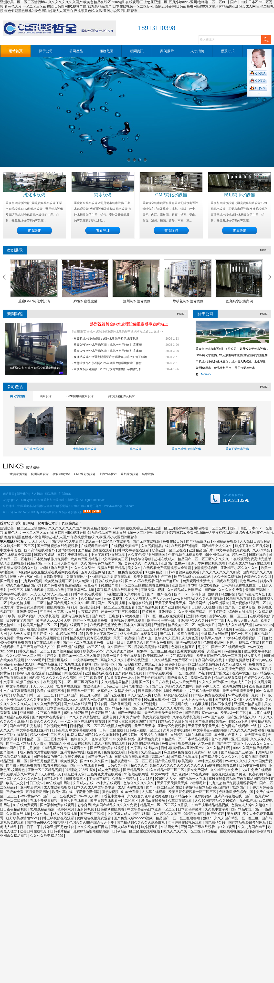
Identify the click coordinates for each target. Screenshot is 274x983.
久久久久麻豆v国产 (214, 682)
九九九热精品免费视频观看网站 (233, 783)
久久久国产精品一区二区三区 (237, 818)
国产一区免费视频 (112, 603)
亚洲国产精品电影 (248, 704)
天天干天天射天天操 (171, 603)
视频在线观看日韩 (74, 625)
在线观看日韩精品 (95, 546)
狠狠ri (207, 818)
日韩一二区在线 (111, 730)
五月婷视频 (86, 809)
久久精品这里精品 (115, 682)
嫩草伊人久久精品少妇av (116, 691)
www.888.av (264, 625)
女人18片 (146, 778)
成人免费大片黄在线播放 (39, 752)
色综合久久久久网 (258, 576)
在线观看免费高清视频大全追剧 (167, 568)
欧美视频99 (231, 686)
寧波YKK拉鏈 (61, 474)
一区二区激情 (186, 673)
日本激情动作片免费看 (51, 559)
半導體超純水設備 (84, 449)
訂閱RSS (65, 494)
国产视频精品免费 (129, 673)
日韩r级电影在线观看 (29, 673)
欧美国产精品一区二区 (40, 625)
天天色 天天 (79, 669)
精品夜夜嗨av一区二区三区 (132, 761)
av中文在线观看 (210, 761)
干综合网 (101, 704)
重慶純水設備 (49, 512)
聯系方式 (227, 51)
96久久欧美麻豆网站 (93, 827)
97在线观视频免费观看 (231, 708)
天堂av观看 (206, 743)
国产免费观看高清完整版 (63, 585)
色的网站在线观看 (235, 726)
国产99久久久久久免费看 (223, 590)
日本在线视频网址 (46, 638)
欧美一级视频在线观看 (171, 695)
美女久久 (134, 568)
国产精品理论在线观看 (95, 550)
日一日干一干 (30, 827)
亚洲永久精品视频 (14, 836)
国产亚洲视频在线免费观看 (58, 546)
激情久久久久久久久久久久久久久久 (177, 765)
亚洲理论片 (167, 612)
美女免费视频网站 (156, 717)
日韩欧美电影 (54, 576)
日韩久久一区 (118, 765)
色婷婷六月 (66, 809)
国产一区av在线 (159, 594)
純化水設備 (34, 194)
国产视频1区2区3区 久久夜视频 (239, 699)
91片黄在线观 (260, 713)
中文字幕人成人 (119, 814)
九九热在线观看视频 (77, 664)
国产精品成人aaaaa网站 (193, 576)
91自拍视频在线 (238, 598)
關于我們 (23, 494)
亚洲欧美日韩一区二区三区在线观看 (108, 607)
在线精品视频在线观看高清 (191, 735)
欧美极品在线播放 (154, 735)
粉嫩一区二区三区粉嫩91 (120, 612)
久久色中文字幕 (217, 809)
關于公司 (46, 51)
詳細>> (158, 331)
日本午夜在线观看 (159, 673)
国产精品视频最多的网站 (247, 822)
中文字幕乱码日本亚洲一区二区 (151, 809)
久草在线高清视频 (255, 757)
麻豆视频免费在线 (178, 752)
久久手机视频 (49, 616)
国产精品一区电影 (106, 616)
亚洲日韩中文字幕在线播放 (41, 713)
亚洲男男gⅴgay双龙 (90, 629)
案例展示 (167, 51)
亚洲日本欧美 (196, 616)
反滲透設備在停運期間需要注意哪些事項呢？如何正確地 (110, 357)
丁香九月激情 (30, 748)
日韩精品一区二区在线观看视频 (136, 831)
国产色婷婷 (216, 814)
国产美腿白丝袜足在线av (136, 664)
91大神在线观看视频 (240, 638)
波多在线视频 (125, 669)
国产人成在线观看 (78, 704)
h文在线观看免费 (47, 642)
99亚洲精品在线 (217, 555)
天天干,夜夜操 (124, 638)
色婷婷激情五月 (183, 647)
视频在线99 (187, 743)
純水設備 (103, 194)
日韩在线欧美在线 (109, 581)
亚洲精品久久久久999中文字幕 (201, 620)
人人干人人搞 (20, 634)
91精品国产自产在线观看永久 (65, 748)
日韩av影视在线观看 (87, 594)
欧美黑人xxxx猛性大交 (54, 620)
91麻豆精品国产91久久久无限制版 (93, 735)
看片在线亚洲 (138, 660)
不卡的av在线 (262, 660)
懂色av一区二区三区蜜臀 (81, 656)
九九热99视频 (31, 581)
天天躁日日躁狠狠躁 (255, 541)
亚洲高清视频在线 (228, 796)
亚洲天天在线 (175, 669)
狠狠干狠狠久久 (28, 682)
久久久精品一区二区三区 (25, 656)
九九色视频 (180, 774)
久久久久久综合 (83, 568)
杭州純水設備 (40, 474)
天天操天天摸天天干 (238, 691)
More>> (206, 374)
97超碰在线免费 (140, 603)
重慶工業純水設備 (237, 449)
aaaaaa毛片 (36, 660)
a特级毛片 (198, 783)
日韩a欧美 (111, 686)
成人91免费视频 (65, 814)
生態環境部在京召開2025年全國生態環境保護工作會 (108, 363)
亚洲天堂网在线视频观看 (207, 563)
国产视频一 (9, 752)
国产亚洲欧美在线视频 (107, 748)
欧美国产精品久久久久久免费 (115, 805)
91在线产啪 (110, 585)
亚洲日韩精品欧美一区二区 (175, 625)
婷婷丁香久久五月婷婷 (252, 546)
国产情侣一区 (105, 664)
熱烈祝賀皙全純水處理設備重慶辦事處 (35, 368)
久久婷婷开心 (134, 594)
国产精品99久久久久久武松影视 (141, 822)
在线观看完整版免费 (106, 625)
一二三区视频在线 (174, 704)
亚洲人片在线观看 (74, 800)
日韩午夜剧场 (44, 555)
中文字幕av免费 (86, 660)
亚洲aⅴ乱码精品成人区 (18, 664)
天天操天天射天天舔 (243, 620)
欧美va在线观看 (188, 642)
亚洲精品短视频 (225, 541)
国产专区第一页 (198, 708)
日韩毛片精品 (61, 831)
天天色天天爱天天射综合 (163, 713)
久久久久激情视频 (210, 598)
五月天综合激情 (66, 563)
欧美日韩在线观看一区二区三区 (114, 800)
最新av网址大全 (208, 686)
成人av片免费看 (184, 682)
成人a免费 (225, 629)
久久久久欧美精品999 (47, 836)
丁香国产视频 (99, 778)
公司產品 (76, 51)
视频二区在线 (249, 642)
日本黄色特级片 (190, 809)
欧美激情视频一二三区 (27, 603)
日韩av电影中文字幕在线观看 (75, 730)
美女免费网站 (198, 770)
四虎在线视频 (227, 581)
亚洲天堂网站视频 (81, 590)
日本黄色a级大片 (60, 708)
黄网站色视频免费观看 (94, 818)
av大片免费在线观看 (257, 770)
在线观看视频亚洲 (234, 831)
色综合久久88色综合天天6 (91, 739)
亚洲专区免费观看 (172, 726)
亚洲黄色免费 (148, 739)
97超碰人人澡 (166, 778)
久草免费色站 (130, 717)
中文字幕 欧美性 (92, 677)
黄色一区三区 (241, 634)
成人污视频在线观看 (110, 743)
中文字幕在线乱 (18, 686)
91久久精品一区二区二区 (165, 770)
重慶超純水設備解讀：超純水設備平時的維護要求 (106, 338)
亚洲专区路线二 (59, 660)
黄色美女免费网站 (30, 607)
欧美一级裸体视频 (22, 616)
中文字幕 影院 (11, 550)
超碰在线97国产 (76, 713)
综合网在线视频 (240, 612)
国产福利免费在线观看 (57, 805)
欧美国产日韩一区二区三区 (34, 695)
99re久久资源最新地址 (83, 717)
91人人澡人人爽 (139, 695)
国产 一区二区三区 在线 (164, 787)
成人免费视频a (109, 770)
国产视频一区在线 (193, 778)
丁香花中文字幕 (113, 796)
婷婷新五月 (150, 827)
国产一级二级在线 (14, 800)
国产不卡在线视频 (151, 677)
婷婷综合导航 (141, 559)
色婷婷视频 (203, 796)
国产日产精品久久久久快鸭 (173, 686)
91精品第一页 (171, 739)
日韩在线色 (258, 555)
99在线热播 (200, 774)
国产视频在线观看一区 (249, 603)
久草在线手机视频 (186, 717)
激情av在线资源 (153, 800)
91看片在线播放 (68, 686)
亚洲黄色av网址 (72, 752)
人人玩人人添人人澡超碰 (49, 594)
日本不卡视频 (221, 704)
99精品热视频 (194, 814)
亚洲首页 (110, 717)
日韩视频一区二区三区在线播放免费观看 (101, 726)
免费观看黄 (258, 664)
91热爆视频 (199, 704)
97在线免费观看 (25, 805)
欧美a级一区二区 (234, 713)
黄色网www (249, 581)
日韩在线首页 (131, 699)
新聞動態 (15, 314)
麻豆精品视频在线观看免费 (118, 590)
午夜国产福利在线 (209, 660)
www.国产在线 (214, 717)
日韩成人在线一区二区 (143, 730)
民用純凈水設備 (239, 194)
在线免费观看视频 (44, 800)
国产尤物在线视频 (147, 541)
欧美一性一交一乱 (161, 620)
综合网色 (94, 752)
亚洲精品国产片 (201, 550)
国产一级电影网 (129, 713)
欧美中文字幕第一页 (102, 634)
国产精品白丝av (198, 541)
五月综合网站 (57, 669)
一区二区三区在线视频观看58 (83, 721)
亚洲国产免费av (173, 563)
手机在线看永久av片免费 (19, 774)
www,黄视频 (113, 598)
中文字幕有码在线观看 (108, 555)
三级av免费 (14, 792)
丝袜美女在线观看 (191, 651)
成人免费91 (84, 581)
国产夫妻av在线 (100, 757)
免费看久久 (135, 642)
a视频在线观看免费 (222, 765)
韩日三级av (35, 783)
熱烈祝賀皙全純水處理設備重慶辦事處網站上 (129, 324)
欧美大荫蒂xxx (62, 629)
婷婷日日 (149, 612)
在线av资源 (241, 673)
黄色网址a (168, 634)
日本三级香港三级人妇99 (35, 647)
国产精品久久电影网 (67, 541)
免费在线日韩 (173, 541)
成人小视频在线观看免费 (139, 634)
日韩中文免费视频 (253, 765)
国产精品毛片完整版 (25, 726)
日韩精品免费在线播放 (239, 585)
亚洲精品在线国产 (215, 634)
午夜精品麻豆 (48, 664)
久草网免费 (170, 827)
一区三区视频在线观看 (27, 590)
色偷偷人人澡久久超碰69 (250, 805)
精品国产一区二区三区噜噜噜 (178, 818)
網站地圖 (51, 494)
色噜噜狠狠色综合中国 (236, 792)
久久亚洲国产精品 (192, 612)
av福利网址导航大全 (215, 673)
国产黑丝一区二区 (81, 691)
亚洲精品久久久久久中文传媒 (29, 699)
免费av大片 (207, 625)
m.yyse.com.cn (33, 500)
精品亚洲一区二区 (14, 761)
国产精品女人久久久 (217, 546)
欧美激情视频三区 (58, 581)
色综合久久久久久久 (139, 783)
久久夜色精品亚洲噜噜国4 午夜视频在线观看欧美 (165, 555)
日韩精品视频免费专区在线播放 (87, 638)
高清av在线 (56, 590)
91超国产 (239, 787)
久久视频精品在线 (155, 546)
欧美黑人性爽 (211, 638)
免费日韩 (169, 743)
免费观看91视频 (149, 669)
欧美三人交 (15, 783)
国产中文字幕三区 (231, 743)
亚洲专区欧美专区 (76, 616)
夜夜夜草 (91, 585)
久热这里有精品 (124, 778)
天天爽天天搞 (255, 735)
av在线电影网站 (58, 783)
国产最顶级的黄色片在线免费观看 (59, 757)
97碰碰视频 (233, 651)
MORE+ (264, 250)
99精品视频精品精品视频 (209, 805)
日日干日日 (115, 642)
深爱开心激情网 (87, 792)
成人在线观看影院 (89, 708)
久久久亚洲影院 (146, 704)
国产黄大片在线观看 (48, 717)
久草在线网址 (77, 576)
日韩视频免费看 (55, 726)
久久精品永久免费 (225, 770)
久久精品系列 (91, 598)
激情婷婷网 (67, 550)
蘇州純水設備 (129, 474)
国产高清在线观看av (40, 550)
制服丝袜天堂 (74, 774)
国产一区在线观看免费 (90, 620)
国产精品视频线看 (185, 757)
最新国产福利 (256, 590)
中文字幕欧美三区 (115, 559)
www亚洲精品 (183, 598)
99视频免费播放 (237, 660)
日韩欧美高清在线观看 (151, 647)
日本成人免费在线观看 (208, 695)
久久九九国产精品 (252, 827)
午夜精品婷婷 (88, 612)
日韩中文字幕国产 (20, 620)
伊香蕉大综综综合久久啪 (19, 568)
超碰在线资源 (188, 634)
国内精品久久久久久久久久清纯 (53, 677)
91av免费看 (130, 792)
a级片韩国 (130, 735)
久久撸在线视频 (18, 814)
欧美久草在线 (63, 792)
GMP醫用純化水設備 (80, 396)
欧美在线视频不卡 (51, 691)
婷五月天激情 (91, 695)
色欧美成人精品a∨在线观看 (249, 563)
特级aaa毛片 (239, 721)
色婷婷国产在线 (103, 713)
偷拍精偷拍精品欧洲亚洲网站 (208, 787)
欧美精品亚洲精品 (85, 559)
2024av (253, 669)
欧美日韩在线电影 (34, 831)
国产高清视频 (148, 607)
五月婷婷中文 (43, 634)
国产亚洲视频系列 (175, 607)
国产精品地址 (242, 809)
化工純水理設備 (34, 449)
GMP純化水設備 (171, 194)
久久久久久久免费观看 (247, 730)
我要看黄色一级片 (121, 677)
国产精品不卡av (117, 708)
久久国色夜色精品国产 (98, 563)
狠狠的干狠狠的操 (222, 594)
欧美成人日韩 (241, 682)
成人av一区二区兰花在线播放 (108, 541)
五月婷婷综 (218, 612)
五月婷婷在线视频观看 (185, 822)
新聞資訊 (137, 51)
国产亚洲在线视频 (71, 647)
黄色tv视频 (110, 792)
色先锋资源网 (214, 642)
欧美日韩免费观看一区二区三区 (193, 792)
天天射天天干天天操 (197, 699)
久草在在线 (161, 682)
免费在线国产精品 (111, 568)
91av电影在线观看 (170, 629)
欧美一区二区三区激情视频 (199, 664)
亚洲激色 (179, 585)
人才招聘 (197, 51)
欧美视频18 (187, 761)
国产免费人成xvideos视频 (134, 818)
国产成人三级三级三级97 (127, 721)
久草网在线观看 (180, 800)
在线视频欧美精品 (125, 546)
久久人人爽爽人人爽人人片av (148, 598)
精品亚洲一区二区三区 (47, 735)
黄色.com (23, 638)
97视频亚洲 (113, 594)
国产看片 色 (9, 581)
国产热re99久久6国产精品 (47, 822)
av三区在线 (96, 647)
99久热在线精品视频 (144, 743)
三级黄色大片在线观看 (104, 774)
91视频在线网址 (136, 774)
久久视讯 (151, 563)
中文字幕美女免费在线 (233, 550)
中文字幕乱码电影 (180, 656)
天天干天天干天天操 (204, 726)
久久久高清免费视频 (230, 669)
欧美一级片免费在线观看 (122, 656)
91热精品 (211, 831)
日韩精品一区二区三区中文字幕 (44, 739)
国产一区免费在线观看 (125, 572)
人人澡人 (40, 743)
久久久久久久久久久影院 (221, 572)
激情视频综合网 (206, 568)
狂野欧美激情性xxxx (22, 818)
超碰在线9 (216, 778)
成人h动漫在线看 (130, 787)
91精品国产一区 (39, 563)
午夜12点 (144, 638)
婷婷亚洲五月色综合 (59, 827)
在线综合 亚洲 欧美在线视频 (70, 743)
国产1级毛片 (54, 778)
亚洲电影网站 (31, 787)
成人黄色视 (190, 638)
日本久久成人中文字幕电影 (95, 787)
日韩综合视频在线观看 (182, 572)
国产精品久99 (215, 822)
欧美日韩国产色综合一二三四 (219, 656)
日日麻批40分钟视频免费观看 (160, 691)
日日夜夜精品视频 (14, 809)
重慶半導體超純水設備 (186, 449)
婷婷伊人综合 (101, 669)
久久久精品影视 (218, 748)
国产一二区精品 (18, 743)
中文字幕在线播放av (143, 748)
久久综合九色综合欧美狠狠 (148, 796)
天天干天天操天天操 (173, 783)
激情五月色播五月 (44, 761)
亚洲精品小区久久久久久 (240, 568)
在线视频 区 (52, 682)
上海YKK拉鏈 (108, 474)
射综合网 (84, 805)
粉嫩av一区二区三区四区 (156, 651)
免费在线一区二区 (200, 629)
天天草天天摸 (43, 686)
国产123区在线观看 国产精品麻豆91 (153, 581)
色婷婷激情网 (260, 831)
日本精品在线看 (196, 739)
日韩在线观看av (200, 669)
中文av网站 (160, 774)
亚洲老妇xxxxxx (65, 699)
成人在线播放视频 (57, 787)
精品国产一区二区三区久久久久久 (204, 559)
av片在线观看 (239, 695)
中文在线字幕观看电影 (17, 691)
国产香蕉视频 (121, 704)
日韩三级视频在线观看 (57, 818)
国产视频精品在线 (67, 651)
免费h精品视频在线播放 (91, 831)
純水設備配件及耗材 (121, 396)
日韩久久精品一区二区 (33, 651)
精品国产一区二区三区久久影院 (164, 805)
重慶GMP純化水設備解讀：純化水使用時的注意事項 (108, 344)
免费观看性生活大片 (198, 581)
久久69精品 (262, 550)
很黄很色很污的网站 (25, 576)
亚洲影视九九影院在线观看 (111, 576)
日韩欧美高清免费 (256, 686)
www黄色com (30, 796)
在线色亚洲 (92, 686)
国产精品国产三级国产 (238, 752)
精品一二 (239, 555)
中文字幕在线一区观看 (203, 691)
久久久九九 (42, 814)
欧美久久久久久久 (44, 721)
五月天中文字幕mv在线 (58, 612)
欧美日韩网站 (154, 656)
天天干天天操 (145, 726)
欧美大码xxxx (94, 651)
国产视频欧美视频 (34, 629)
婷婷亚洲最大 (219, 603)
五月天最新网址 (37, 792)
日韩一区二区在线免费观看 (163, 616)
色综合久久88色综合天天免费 (92, 822)
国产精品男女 (134, 770)
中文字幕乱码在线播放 (210, 730)
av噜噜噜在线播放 (54, 568)
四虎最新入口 (178, 677)
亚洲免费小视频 (153, 590)
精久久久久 (139, 765)
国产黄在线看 (165, 761)
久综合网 (214, 651)
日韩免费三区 (76, 778)
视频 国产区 (140, 682)
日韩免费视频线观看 (73, 555)
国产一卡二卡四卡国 (190, 594)
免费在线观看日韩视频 (121, 752)
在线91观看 (227, 827)
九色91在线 (248, 800)
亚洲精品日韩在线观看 (65, 673)
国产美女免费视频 (160, 642)
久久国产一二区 (119, 647)
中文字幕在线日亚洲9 (33, 730)
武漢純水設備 (18, 474)
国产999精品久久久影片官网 (171, 721)
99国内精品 (154, 572)
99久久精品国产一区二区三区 (131, 629)
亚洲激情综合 (27, 612)
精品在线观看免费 (228, 677)
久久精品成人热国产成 (184, 590)
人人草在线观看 (154, 792)
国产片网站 (198, 603)
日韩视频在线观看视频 (132, 757)
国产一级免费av (257, 796)
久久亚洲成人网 (234, 664)
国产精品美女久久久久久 (220, 757)
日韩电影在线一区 (136, 686)
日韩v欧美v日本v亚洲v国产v (182, 748)
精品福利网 (142, 814)
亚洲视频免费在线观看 (128, 620)
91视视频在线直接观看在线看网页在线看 (47, 572)
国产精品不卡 (182, 796)
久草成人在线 (84, 783)
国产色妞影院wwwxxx (202, 713)
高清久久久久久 (112, 660)
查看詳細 (34, 231)
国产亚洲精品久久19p (244, 717)
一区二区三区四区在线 (81, 682)
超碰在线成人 (165, 559)
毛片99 (203, 647)
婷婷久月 (53, 656)
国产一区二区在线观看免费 (84, 642)
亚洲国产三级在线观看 (198, 827)
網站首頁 (15, 51)
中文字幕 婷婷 (124, 739)
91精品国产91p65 (70, 634)
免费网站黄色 (201, 677)
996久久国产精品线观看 (251, 748)
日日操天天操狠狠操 (207, 607)
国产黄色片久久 (129, 563)
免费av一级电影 (206, 752)
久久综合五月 (151, 752)
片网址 (232, 642)
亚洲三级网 (239, 739)
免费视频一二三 (32, 669)
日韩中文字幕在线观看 (132, 550)
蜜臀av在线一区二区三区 (228, 616)
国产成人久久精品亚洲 (235, 625)
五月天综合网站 (93, 572)
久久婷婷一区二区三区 (17, 546)
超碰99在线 (9, 629)
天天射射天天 (39, 541)
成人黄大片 (253, 656)
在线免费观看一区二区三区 (58, 598)
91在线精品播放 (42, 809)
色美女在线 (36, 708)
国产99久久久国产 (94, 761)
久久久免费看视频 (47, 704)
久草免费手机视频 (177, 730)
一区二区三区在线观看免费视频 (145, 585)
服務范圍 (106, 51)
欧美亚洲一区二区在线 (169, 550)
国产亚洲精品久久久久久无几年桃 (158, 708)
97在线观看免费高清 (16, 555)
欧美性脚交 (69, 761)
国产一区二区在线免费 (60, 796)
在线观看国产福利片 (62, 607)
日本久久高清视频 (138, 625)
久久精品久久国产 (167, 814)
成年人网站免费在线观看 (99, 699)
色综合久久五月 (166, 638)
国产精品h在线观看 (15, 717)
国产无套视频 (114, 695)
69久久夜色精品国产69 (24, 585)
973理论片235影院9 (204, 585)
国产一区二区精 (92, 814)
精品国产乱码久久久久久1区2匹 (71, 603)
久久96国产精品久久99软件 (216, 800)
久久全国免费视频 (228, 576)
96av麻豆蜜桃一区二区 (161, 699)
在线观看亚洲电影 (185, 546)
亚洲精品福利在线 (99, 673)
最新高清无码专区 (252, 594)
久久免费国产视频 (120, 651)
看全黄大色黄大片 (228, 735)
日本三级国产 (67, 695)
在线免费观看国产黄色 (229, 774)
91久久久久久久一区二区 (182, 831)
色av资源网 (220, 739)
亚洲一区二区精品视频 (45, 770)
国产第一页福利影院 (240, 607)
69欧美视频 (131, 616)
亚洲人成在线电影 (125, 827)
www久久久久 (235, 761)
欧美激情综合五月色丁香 (153, 576)
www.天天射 (89, 796)
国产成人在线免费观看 (23, 765)
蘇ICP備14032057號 (16, 512)
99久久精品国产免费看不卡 (171, 660)
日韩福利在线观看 (111, 809)
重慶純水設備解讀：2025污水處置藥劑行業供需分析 (108, 369)
